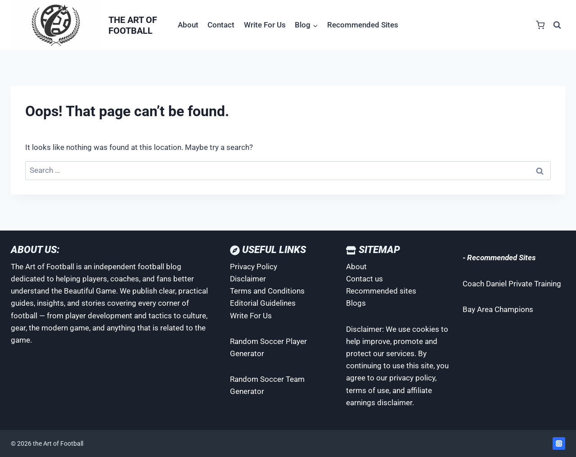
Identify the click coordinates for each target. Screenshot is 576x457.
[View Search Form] (557, 25)
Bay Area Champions (498, 309)
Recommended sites (381, 290)
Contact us (364, 278)
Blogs (356, 303)
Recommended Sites (362, 24)
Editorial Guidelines (263, 303)
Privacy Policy (253, 266)
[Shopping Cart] (540, 25)
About (188, 24)
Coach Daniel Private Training (512, 283)
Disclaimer (248, 278)
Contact (220, 24)
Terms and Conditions (267, 290)
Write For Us (265, 24)
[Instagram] (559, 443)
